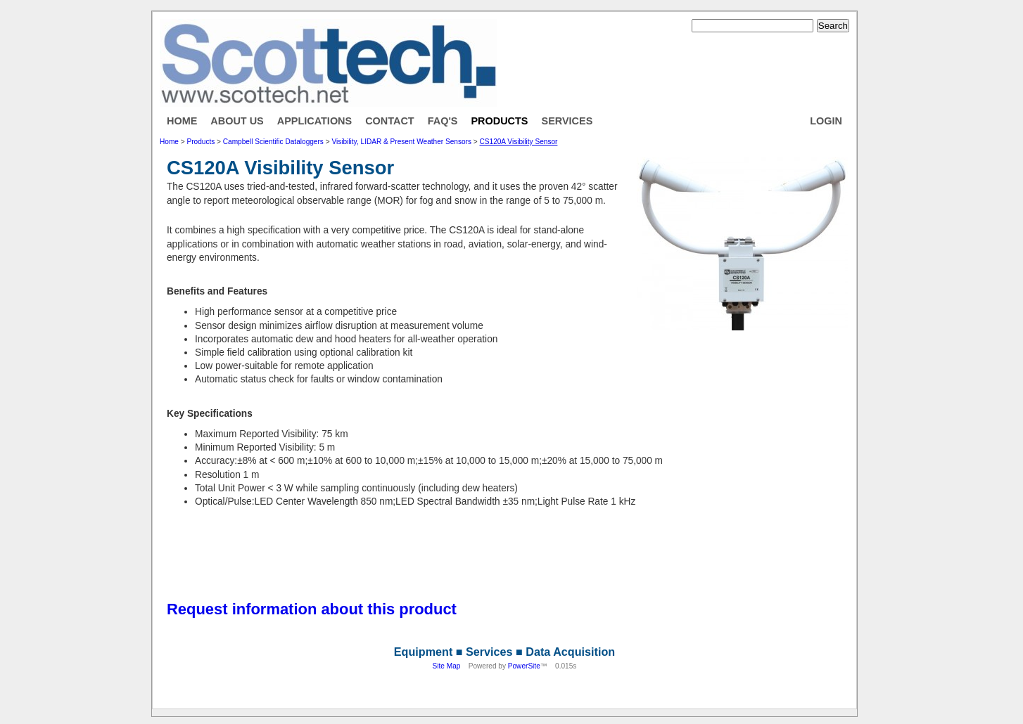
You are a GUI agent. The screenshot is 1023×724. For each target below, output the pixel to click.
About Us (236, 121)
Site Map (447, 666)
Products (499, 121)
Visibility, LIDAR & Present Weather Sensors (401, 142)
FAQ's (443, 121)
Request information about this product (312, 609)
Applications (314, 121)
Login (826, 121)
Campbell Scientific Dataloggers (273, 142)
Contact (389, 121)
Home (182, 121)
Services (567, 121)
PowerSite (524, 666)
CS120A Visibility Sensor (519, 142)
